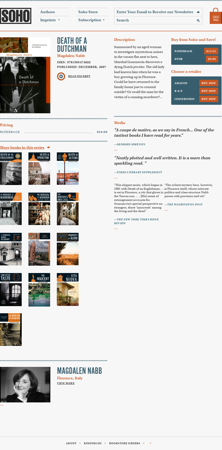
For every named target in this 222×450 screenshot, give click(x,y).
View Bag (216, 18)
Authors (47, 12)
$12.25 (211, 51)
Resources (93, 443)
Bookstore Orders (124, 443)
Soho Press (15, 16)
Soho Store (88, 12)
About (71, 443)
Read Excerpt (79, 76)
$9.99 (212, 59)
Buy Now (209, 83)
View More (66, 383)
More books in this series (22, 147)
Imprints (48, 20)
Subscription (89, 20)
